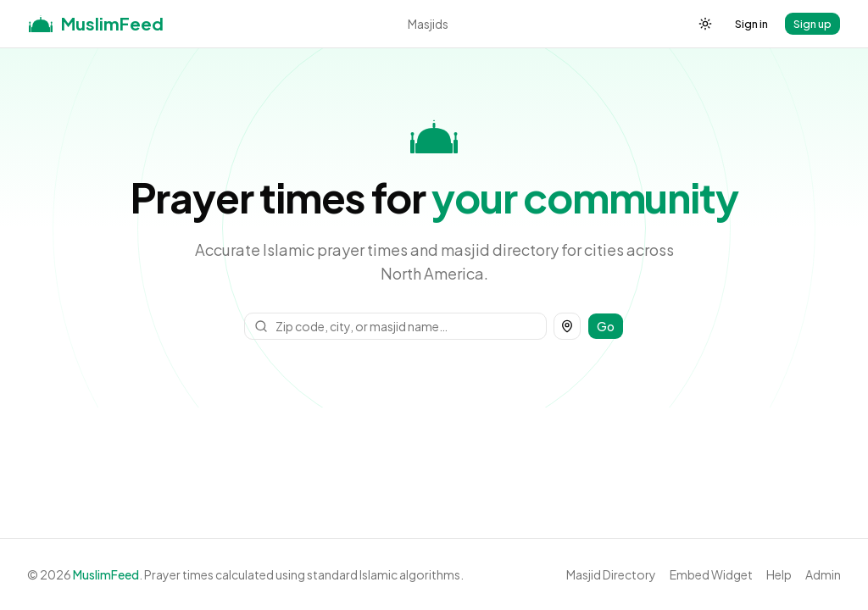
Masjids (428, 23)
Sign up (812, 23)
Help (779, 574)
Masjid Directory (611, 574)
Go (606, 326)
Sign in (751, 23)
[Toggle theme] (705, 23)
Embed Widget (711, 574)
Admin (823, 574)
